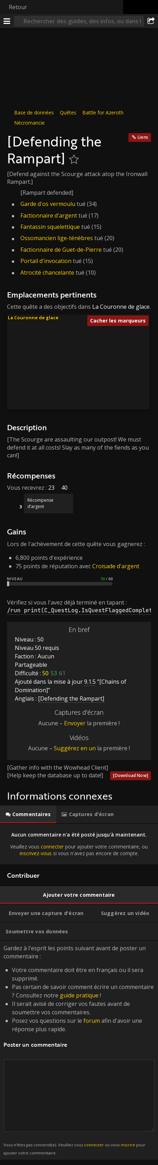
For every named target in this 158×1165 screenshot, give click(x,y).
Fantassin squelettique (50, 227)
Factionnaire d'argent (48, 215)
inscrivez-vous (36, 853)
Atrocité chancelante (47, 272)
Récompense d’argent (40, 503)
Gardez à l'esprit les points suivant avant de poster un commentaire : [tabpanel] (79, 1050)
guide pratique (79, 995)
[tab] (28, 814)
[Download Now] (130, 775)
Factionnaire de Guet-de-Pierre (61, 249)
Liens (143, 137)
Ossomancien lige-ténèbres (56, 238)
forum (91, 1021)
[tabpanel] (79, 844)
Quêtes (68, 112)
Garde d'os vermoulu (47, 204)
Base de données (34, 112)
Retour (18, 7)
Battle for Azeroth (103, 112)
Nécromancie (29, 122)
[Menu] (7, 21)
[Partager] (151, 21)
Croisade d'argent (115, 566)
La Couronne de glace (121, 307)
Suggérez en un (75, 748)
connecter (52, 846)
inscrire (128, 1144)
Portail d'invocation (45, 261)
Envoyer (75, 723)
